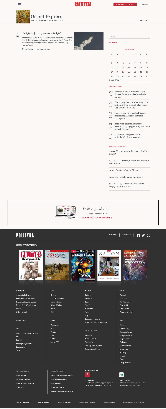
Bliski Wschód (56, 305)
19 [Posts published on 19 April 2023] (123, 72)
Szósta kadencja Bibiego (127, 170)
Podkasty (123, 342)
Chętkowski (124, 309)
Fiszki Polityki (124, 380)
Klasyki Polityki (126, 335)
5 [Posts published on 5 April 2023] (123, 63)
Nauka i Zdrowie (91, 331)
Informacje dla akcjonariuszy (62, 392)
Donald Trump (56, 302)
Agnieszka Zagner (43, 49)
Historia (123, 325)
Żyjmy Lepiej (21, 312)
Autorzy (123, 352)
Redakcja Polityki (22, 371)
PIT (52, 328)
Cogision (86, 403)
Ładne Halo (92, 403)
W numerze (20, 291)
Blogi (122, 291)
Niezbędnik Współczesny (26, 305)
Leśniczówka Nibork (64, 403)
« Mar (111, 80)
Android (91, 380)
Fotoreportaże (125, 346)
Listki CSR (55, 342)
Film (87, 302)
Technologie (90, 342)
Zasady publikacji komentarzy (62, 375)
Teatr (87, 312)
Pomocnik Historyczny (25, 298)
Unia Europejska (57, 298)
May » (118, 80)
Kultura (88, 291)
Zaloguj (145, 4)
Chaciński (124, 305)
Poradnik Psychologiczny (26, 302)
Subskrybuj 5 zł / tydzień (125, 4)
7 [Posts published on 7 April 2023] (134, 63)
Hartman (123, 298)
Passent (123, 295)
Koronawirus (21, 321)
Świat (53, 291)
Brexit (53, 295)
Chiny (53, 312)
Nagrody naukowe (92, 349)
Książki (88, 295)
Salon (18, 309)
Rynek (53, 321)
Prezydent (20, 347)
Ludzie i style (125, 328)
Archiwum (124, 349)
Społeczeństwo (126, 332)
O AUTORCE (143, 21)
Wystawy (89, 309)
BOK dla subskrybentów (25, 384)
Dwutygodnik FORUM (22, 403)
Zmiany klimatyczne (93, 346)
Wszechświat (90, 339)
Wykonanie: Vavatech (109, 403)
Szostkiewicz (125, 302)
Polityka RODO (56, 384)
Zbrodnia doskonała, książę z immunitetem (127, 185)
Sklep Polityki (125, 363)
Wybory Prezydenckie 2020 (27, 333)
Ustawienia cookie (57, 388)
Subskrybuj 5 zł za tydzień (96, 218)
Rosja (53, 309)
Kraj (17, 329)
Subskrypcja (126, 235)
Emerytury (55, 325)
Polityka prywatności (59, 379)
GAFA (53, 339)
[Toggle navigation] (19, 4)
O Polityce (20, 388)
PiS (17, 337)
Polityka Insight (43, 403)
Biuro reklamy (21, 375)
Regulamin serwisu (58, 371)
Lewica (19, 340)
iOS (86, 380)
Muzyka (88, 298)
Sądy (18, 350)
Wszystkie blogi (126, 312)
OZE (52, 335)
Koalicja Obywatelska (25, 343)
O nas (122, 359)
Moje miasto (125, 339)
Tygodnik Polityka (23, 295)
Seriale (88, 305)
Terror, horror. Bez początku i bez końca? (129, 152)
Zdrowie (88, 335)
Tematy (123, 356)
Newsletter (112, 235)
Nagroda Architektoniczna (96, 322)
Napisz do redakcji (23, 379)
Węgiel (53, 332)
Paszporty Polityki (92, 319)
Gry (86, 315)
